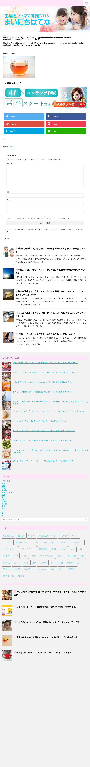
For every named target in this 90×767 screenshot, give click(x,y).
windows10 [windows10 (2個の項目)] (8, 536)
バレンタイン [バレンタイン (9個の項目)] (49, 542)
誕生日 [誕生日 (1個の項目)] (17, 569)
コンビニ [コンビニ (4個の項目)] (7, 542)
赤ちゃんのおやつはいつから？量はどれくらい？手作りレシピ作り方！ (47, 622)
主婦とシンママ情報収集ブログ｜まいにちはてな (45, 683)
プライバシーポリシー (43, 677)
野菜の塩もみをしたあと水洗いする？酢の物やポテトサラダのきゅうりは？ (42, 440)
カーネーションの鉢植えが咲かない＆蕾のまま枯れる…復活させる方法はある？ (44, 431)
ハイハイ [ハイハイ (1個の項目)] (34, 542)
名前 (7, 192)
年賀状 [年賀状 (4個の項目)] (6, 562)
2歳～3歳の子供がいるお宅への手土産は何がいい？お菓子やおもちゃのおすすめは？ (45, 363)
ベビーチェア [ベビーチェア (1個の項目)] (76, 542)
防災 (3, 495)
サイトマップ (30, 677)
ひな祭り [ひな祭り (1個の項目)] (64, 536)
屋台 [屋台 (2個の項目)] (82, 556)
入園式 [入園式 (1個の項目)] (81, 549)
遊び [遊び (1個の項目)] (61, 569)
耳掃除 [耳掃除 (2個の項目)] (6, 569)
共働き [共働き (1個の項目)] (6, 556)
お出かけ (5, 499)
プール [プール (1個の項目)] (63, 542)
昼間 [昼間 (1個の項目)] (34, 562)
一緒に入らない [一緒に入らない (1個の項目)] (27, 549)
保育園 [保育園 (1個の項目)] (63, 549)
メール (8, 200)
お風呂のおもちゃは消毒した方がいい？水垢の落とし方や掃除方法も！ (47, 637)
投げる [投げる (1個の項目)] (17, 562)
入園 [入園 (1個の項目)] (72, 549)
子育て (4, 483)
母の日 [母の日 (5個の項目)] (43, 562)
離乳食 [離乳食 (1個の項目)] (21, 576)
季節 (3, 508)
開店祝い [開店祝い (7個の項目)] (72, 569)
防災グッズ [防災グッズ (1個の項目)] (8, 576)
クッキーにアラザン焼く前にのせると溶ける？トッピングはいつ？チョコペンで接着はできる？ (50, 411)
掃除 (3, 486)
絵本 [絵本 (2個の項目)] (79, 562)
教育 (3, 488)
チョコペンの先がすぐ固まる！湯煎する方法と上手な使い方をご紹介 (39, 421)
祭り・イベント (8, 492)
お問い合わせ (20, 677)
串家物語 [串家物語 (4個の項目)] (43, 549)
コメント (9, 163)
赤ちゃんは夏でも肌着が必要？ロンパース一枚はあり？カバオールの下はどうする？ (45, 372)
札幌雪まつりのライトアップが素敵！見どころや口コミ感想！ (42, 652)
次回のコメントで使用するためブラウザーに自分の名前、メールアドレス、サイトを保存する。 (38, 218)
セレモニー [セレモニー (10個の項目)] (21, 542)
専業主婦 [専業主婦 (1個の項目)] (72, 556)
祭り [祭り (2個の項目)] (53, 562)
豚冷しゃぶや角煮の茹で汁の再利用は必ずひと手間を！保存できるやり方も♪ (42, 392)
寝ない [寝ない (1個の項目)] (60, 556)
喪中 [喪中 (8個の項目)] (16, 556)
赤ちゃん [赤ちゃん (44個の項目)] (43, 569)
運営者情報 (74, 677)
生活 (3, 497)
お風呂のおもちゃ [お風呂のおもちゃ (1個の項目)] (47, 536)
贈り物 (4, 502)
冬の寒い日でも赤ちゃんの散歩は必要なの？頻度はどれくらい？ (45, 334)
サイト (8, 208)
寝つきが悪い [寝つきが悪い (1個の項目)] (46, 556)
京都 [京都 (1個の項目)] (53, 549)
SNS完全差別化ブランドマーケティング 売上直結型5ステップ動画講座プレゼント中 (45, 461)
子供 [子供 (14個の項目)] (24, 556)
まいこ (12, 146)
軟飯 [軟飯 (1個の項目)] (53, 569)
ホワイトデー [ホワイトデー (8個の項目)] (9, 549)
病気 (3, 506)
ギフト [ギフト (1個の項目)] (75, 536)
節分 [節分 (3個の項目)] (61, 562)
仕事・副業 (6, 481)
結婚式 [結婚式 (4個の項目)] (70, 562)
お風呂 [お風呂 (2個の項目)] (31, 536)
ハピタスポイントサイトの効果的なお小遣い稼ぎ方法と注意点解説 (45, 607)
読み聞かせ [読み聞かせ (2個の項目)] (29, 569)
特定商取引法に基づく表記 (60, 677)
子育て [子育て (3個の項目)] (33, 556)
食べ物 (4, 504)
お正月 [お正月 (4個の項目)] (21, 536)
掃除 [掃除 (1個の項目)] (26, 562)
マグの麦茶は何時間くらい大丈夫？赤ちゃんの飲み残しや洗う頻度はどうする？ (44, 382)
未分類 (4, 490)
